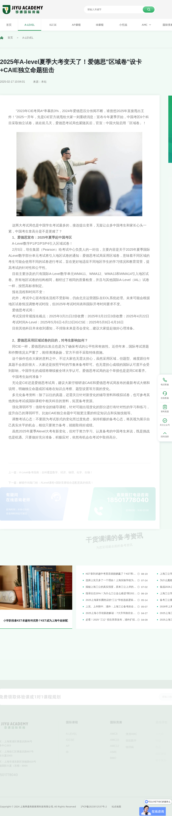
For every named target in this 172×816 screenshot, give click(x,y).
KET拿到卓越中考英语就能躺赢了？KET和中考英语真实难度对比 (111, 573)
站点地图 (116, 806)
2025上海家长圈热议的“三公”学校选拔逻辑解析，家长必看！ (111, 599)
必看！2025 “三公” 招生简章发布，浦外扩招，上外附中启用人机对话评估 (111, 619)
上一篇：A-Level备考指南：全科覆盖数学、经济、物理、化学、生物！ (50, 475)
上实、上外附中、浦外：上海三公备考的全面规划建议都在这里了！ (111, 606)
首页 (10, 37)
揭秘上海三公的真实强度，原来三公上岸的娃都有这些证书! (111, 586)
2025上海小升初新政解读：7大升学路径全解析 (111, 613)
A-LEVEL (27, 37)
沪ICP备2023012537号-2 (94, 806)
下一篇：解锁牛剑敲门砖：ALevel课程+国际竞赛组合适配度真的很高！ (50, 486)
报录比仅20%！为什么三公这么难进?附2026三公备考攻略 (111, 593)
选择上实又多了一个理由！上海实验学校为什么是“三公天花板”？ (111, 580)
